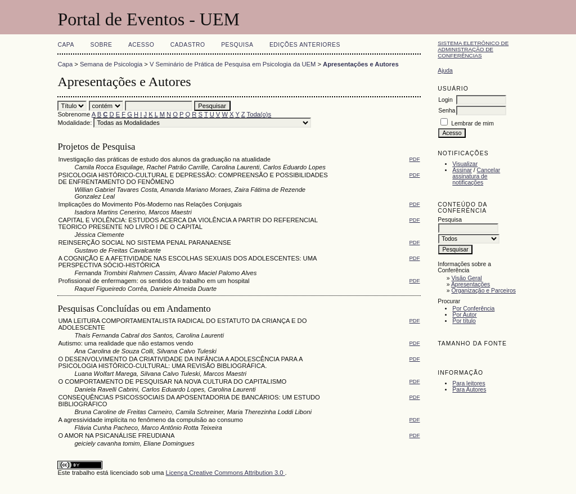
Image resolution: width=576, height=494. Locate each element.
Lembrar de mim (472, 123)
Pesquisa (237, 45)
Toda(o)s (259, 114)
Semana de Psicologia (111, 64)
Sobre (101, 45)
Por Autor (464, 315)
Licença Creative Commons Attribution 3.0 (225, 472)
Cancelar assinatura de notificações (476, 176)
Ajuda (445, 71)
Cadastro (187, 45)
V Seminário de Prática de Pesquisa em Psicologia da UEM (233, 64)
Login (445, 100)
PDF (415, 159)
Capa (65, 45)
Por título (464, 321)
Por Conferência (473, 309)
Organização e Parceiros (484, 291)
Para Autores (469, 390)
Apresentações (470, 284)
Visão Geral (467, 278)
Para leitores (468, 383)
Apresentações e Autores (361, 64)
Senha (446, 110)
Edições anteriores (304, 45)
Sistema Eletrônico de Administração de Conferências (473, 49)
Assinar (462, 170)
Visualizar (465, 164)
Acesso (141, 45)
